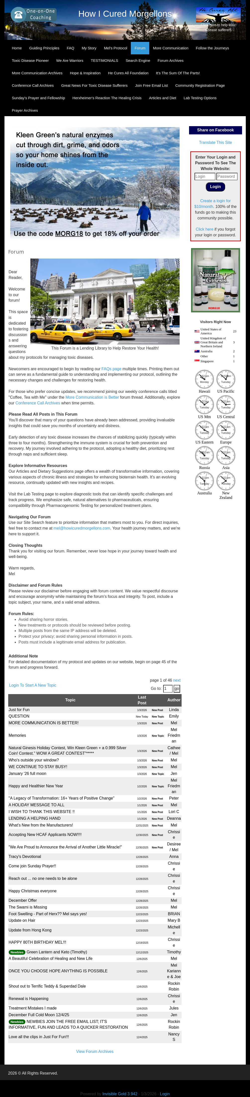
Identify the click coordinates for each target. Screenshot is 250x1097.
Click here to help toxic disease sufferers (218, 19)
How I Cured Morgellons (125, 13)
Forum (140, 48)
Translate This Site (215, 142)
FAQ (70, 48)
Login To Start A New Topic (32, 685)
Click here (204, 229)
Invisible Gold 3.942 (120, 1094)
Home (17, 48)
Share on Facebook (215, 130)
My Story (89, 48)
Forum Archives (171, 60)
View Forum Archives (94, 1051)
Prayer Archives (25, 110)
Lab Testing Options (200, 98)
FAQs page (111, 369)
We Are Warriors (69, 60)
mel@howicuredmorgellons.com (81, 528)
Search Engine (138, 60)
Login (165, 1094)
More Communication (171, 48)
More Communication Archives (37, 73)
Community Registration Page (200, 85)
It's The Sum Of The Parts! (178, 73)
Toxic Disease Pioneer (30, 60)
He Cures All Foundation (128, 73)
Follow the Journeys (212, 48)
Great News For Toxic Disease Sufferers (94, 85)
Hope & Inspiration (85, 73)
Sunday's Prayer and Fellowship (38, 98)
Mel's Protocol (115, 48)
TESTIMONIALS (104, 60)
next (177, 680)
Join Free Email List (151, 85)
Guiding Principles (44, 48)
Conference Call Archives (33, 85)
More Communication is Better (92, 397)
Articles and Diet (162, 98)
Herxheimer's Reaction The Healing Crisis (107, 98)
